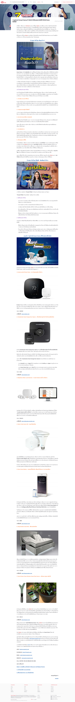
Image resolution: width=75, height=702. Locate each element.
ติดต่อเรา (34, 2)
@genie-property (55, 699)
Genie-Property (54, 697)
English (35, 699)
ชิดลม (38, 687)
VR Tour (39, 696)
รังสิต (25, 686)
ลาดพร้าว (52, 687)
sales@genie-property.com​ (56, 696)
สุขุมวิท (12, 687)
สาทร (25, 687)
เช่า (28, 2)
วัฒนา (12, 686)
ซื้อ (31, 2)
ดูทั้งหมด (12, 691)
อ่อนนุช (39, 690)
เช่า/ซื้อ (39, 695)
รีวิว (42, 2)
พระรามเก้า (52, 690)
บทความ (38, 2)
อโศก (38, 686)
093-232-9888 (54, 695)
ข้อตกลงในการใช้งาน (14, 699)
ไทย (32, 699)
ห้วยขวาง (52, 686)
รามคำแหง (25, 690)
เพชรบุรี (12, 690)
